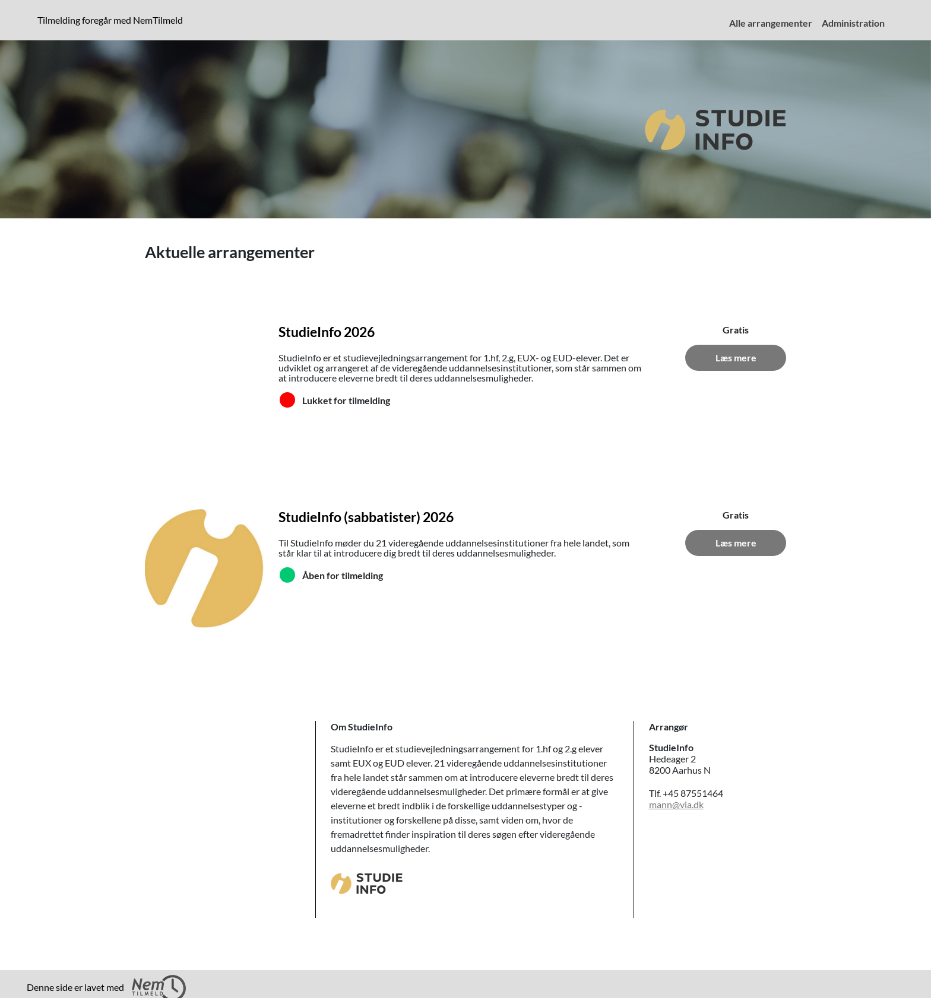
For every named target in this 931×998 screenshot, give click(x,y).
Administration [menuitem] (853, 22)
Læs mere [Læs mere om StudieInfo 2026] (735, 357)
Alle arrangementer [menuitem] (770, 22)
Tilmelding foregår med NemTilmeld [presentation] (110, 20)
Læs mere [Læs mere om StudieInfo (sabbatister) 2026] (735, 542)
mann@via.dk (676, 804)
